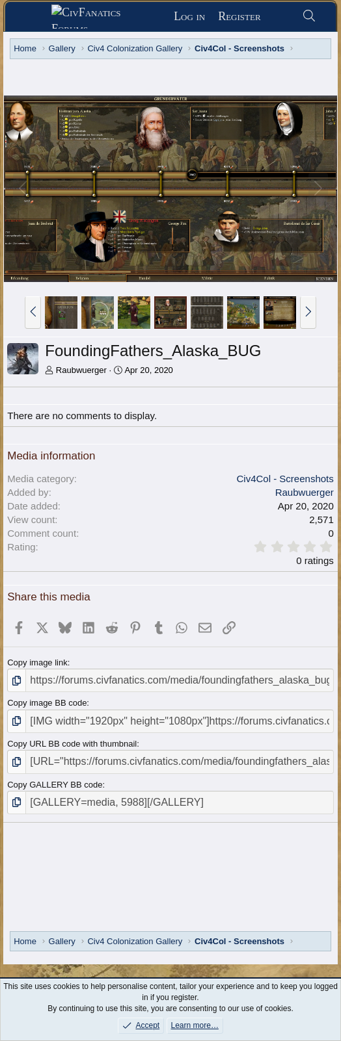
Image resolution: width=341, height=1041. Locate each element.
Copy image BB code (47, 703)
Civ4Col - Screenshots (285, 478)
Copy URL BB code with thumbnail (72, 744)
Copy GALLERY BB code (54, 785)
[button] (33, 312)
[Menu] (33, 17)
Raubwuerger (81, 370)
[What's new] (281, 16)
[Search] (309, 16)
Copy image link (37, 662)
